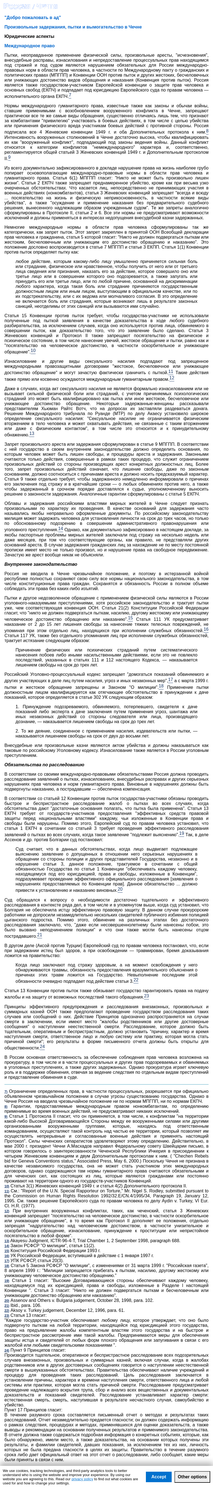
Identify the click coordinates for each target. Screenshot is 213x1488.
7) (5, 1092)
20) (6, 1301)
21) (6, 1306)
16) (6, 1256)
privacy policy (82, 1479)
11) (6, 1191)
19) (6, 1281)
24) (6, 1351)
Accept (158, 1476)
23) (6, 1316)
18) (6, 1266)
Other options (192, 1476)
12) (6, 1211)
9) (5, 1117)
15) (6, 1251)
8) (5, 1107)
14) (6, 1246)
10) (6, 1186)
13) (6, 1241)
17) (6, 1261)
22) (6, 1311)
